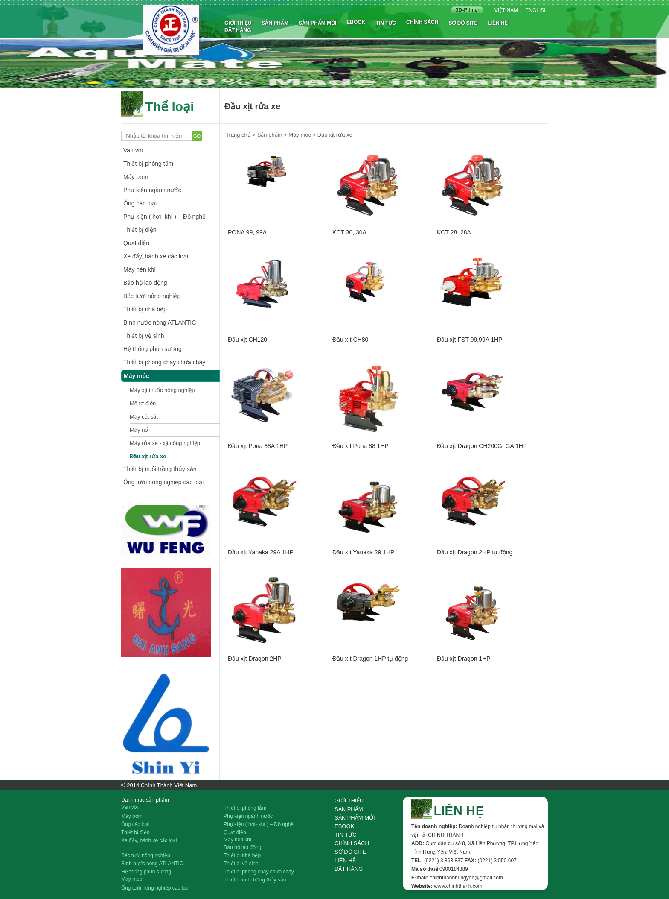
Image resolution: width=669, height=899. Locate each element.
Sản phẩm (275, 23)
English (536, 10)
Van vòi (133, 150)
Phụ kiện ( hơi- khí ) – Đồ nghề (164, 216)
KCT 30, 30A (349, 232)
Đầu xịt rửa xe (148, 456)
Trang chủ (238, 135)
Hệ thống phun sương (152, 349)
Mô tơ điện (143, 403)
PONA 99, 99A (247, 232)
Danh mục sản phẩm (145, 800)
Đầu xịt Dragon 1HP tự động (370, 658)
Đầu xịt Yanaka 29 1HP (363, 552)
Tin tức (385, 23)
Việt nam (506, 10)
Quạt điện (136, 243)
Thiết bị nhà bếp (145, 309)
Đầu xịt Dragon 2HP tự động (474, 552)
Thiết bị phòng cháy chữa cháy (164, 362)
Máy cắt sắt (144, 416)
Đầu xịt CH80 (350, 339)
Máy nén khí (139, 269)
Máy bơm (135, 176)
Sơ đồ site (462, 23)
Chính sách (422, 22)
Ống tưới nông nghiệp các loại (163, 482)
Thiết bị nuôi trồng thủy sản (160, 469)
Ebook (355, 22)
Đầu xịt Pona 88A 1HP (258, 445)
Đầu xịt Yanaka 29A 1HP (261, 552)
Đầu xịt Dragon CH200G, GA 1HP (482, 445)
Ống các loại (140, 203)
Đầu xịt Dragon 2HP (255, 658)
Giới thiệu (237, 23)
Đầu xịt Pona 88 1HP (360, 445)
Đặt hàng (237, 30)
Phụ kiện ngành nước (152, 190)
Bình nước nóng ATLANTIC (159, 322)
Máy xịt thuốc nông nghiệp (162, 390)
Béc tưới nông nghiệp (151, 296)
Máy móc (136, 375)
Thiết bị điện (140, 229)
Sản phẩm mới (317, 23)
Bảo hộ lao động (145, 282)
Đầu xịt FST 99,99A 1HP (469, 339)
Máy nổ (139, 430)
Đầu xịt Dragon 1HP (464, 658)
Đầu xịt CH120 (247, 339)
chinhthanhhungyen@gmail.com (466, 878)
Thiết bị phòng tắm (148, 163)
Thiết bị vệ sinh (143, 335)
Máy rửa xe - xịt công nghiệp (165, 443)
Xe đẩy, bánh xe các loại (155, 256)
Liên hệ (497, 23)
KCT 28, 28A (454, 232)
